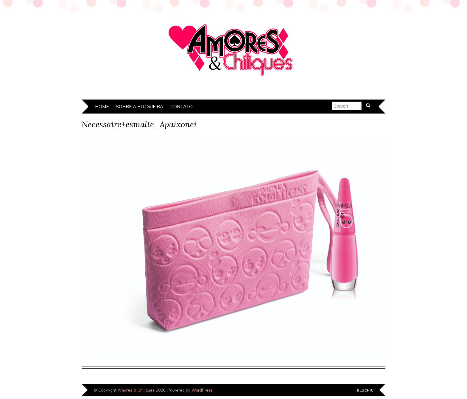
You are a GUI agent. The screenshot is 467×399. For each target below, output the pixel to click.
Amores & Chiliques (136, 389)
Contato (181, 106)
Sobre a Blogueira (139, 106)
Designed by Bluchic (365, 390)
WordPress (202, 389)
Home (102, 106)
